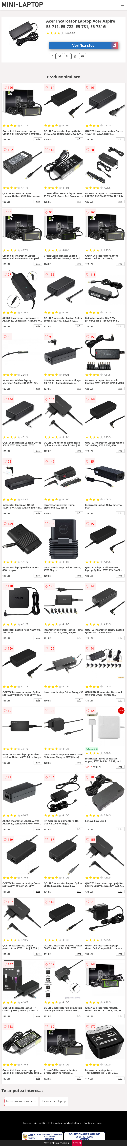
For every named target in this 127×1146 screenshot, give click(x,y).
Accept (77, 1143)
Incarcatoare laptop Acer (21, 1101)
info (38, 139)
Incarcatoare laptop (54, 1101)
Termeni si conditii (34, 1123)
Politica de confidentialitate (64, 1123)
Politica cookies (93, 1123)
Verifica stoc (95, 45)
